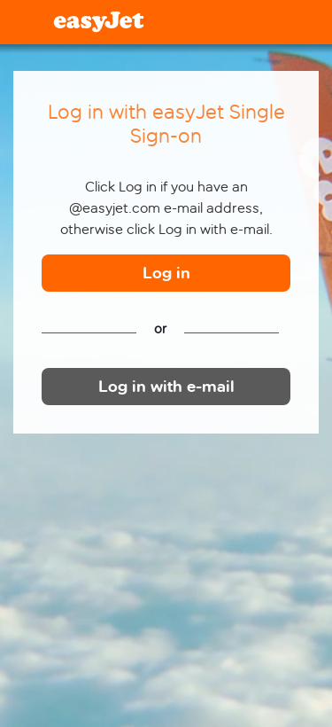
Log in (166, 273)
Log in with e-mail (166, 387)
